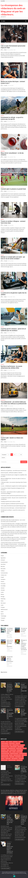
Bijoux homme (4, 672)
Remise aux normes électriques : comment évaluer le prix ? (13, 508)
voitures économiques (11, 760)
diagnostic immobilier (4, 745)
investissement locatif (11, 748)
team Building (21, 758)
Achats (2, 555)
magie (8, 750)
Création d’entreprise (4, 743)
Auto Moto (3, 564)
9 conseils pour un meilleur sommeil (10, 540)
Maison (2, 79)
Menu (3, 21)
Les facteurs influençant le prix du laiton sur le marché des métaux (9, 687)
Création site (3, 575)
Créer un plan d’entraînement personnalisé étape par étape (13, 505)
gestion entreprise (20, 746)
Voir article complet (5, 706)
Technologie (3, 616)
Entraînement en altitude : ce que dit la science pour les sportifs (12, 118)
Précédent (4, 454)
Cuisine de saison (12, 743)
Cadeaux (3, 570)
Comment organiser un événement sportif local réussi (12, 503)
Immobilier (3, 585)
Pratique (3, 607)
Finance (2, 581)
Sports (2, 44)
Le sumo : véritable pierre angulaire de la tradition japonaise (14, 486)
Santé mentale (12, 756)
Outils (2, 605)
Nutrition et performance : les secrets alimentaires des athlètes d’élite (11, 367)
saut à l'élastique (18, 756)
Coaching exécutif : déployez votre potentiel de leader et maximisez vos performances (10, 848)
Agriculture (3, 558)
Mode (2, 601)
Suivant (3, 457)
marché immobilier (13, 750)
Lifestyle (3, 590)
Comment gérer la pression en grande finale (13, 189)
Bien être (3, 151)
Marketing (3, 598)
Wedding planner (19, 760)
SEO (22, 756)
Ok (14, 876)
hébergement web (4, 748)
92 (21, 454)
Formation (3, 583)
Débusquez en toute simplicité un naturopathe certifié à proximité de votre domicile (24, 645)
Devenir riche (18, 743)
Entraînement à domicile (5, 746)
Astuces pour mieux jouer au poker (8, 547)
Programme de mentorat (14, 753)
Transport (3, 400)
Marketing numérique (4, 751)
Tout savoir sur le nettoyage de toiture (24, 630)
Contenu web (21, 741)
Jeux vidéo (24, 748)
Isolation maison (19, 748)
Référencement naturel (4, 756)
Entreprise (3, 579)
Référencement (4, 609)
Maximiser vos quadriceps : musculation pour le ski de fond (13, 470)
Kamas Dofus (3, 750)
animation (3, 741)
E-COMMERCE (22, 745)
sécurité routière (8, 758)
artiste (7, 741)
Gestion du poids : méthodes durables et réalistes (11, 472)
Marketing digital (19, 750)
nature (10, 751)
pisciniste (13, 751)
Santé (2, 611)
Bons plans (3, 568)
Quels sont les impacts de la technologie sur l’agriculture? (10, 643)
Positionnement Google (5, 753)
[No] (26, 874)
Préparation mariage (4, 755)
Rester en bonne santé (17, 755)
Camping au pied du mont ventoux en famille (10, 501)
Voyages (2, 620)
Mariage (2, 596)
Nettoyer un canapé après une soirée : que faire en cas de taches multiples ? (13, 257)
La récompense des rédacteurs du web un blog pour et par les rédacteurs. (13, 10)
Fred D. (5, 157)
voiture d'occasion (4, 760)
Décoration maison (16, 745)
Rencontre (10, 755)
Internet (2, 588)
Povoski (5, 85)
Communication (4, 573)
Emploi (2, 577)
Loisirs (2, 592)
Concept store (15, 741)
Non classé (3, 603)
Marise (5, 49)
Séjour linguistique (15, 758)
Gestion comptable (13, 746)
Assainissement (4, 562)
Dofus (10, 745)
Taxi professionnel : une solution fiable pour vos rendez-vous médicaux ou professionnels (13, 402)
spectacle (2, 758)
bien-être (10, 741)
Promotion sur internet (22, 753)
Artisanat (3, 560)
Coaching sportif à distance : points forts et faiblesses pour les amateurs (13, 329)
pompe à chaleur (19, 751)
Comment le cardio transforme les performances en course (13, 495)
